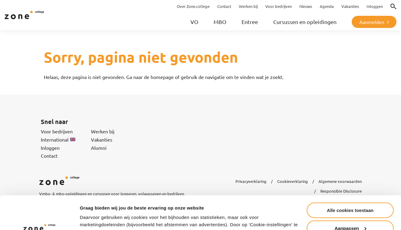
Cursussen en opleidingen (304, 22)
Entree (250, 22)
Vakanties (101, 139)
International (58, 139)
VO (194, 22)
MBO (220, 22)
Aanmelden (371, 22)
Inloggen (50, 147)
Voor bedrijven (57, 131)
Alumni (98, 147)
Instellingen (93, 217)
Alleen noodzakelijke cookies (350, 215)
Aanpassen (350, 197)
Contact (49, 155)
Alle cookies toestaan (350, 179)
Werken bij (102, 131)
